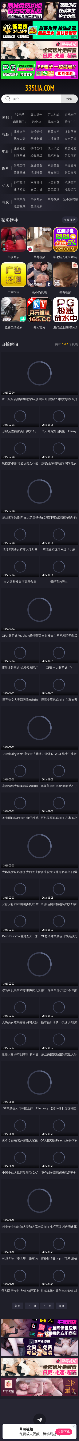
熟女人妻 (19, 139)
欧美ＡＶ (53, 131)
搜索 (69, 99)
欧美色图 (53, 165)
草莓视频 (53, 199)
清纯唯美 (36, 172)
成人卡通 (53, 148)
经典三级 (36, 155)
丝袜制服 (36, 139)
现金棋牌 (53, 122)
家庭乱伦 (36, 182)
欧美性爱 (70, 148)
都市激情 (19, 182)
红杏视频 (19, 206)
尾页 (61, 1306)
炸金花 (36, 122)
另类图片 (70, 172)
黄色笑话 (53, 189)
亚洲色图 (36, 165)
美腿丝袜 (19, 172)
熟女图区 (53, 172)
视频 (5, 134)
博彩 (5, 117)
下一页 (47, 1306)
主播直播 (53, 139)
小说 (5, 185)
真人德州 (36, 114)
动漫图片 (70, 165)
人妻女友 (53, 182)
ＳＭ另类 (70, 139)
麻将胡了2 (19, 122)
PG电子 (19, 114)
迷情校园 (19, 189)
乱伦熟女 (53, 155)
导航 (5, 202)
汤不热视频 (70, 199)
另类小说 (36, 189)
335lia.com (39, 88)
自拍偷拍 (36, 131)
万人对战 (53, 114)
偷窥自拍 (19, 165)
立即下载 (64, 1432)
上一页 (31, 1306)
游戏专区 (70, 114)
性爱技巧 (70, 189)
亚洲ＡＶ (19, 131)
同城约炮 (19, 199)
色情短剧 (36, 206)
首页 (18, 1306)
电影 (5, 151)
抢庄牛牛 (70, 122)
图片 (5, 168)
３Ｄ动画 (70, 131)
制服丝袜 (19, 155)
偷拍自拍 (36, 148)
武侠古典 (70, 182)
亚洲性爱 (19, 148)
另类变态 (70, 155)
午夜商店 (36, 199)
